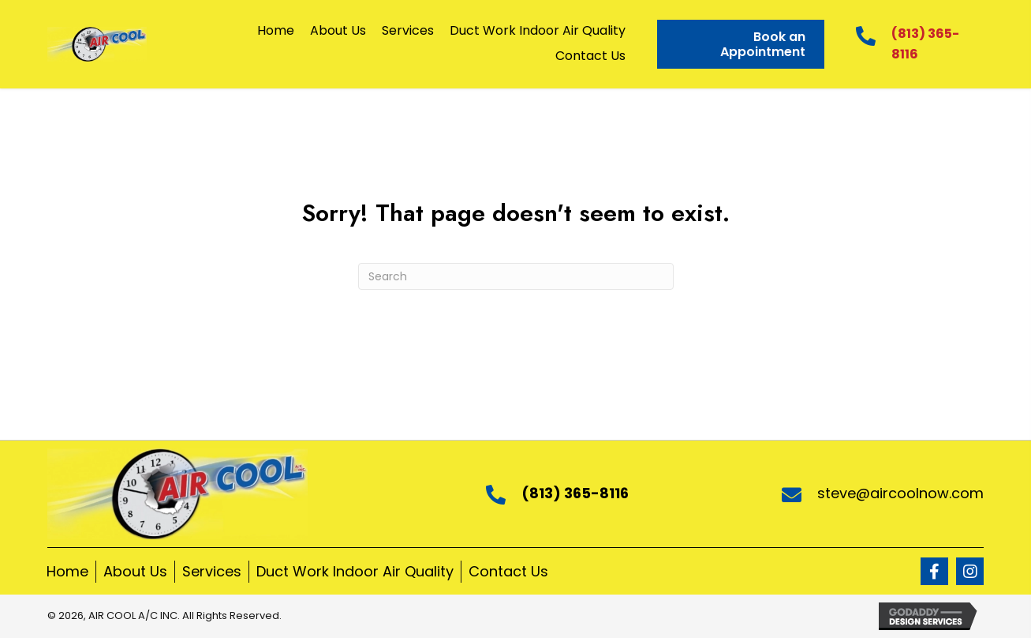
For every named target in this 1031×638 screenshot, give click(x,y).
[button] (934, 571)
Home (67, 571)
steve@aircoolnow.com (900, 493)
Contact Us (508, 571)
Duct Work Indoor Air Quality (355, 571)
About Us (135, 571)
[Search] (516, 276)
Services (211, 571)
